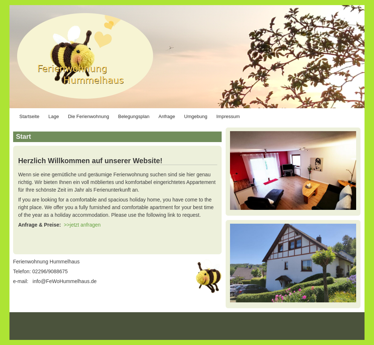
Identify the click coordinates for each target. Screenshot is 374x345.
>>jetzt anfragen (82, 225)
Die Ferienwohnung (88, 116)
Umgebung (195, 116)
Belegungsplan (133, 116)
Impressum (228, 116)
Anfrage (167, 116)
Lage (53, 116)
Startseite (29, 116)
